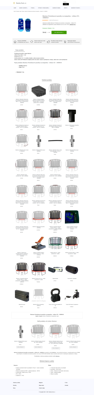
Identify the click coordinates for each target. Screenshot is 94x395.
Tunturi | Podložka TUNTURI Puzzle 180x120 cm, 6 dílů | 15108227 (72, 227)
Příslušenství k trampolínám (51, 316)
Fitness (32, 7)
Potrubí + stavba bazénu (43, 7)
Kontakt (66, 385)
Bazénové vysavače (75, 7)
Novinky (15, 385)
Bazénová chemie (56, 7)
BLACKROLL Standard (72, 278)
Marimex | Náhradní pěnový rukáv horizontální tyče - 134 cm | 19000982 (55, 151)
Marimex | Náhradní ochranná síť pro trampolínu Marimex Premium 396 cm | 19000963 (55, 126)
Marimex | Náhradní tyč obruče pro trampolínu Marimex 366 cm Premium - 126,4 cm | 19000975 (55, 201)
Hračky (65, 7)
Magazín (41, 382)
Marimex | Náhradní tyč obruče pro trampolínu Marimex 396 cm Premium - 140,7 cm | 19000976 (22, 126)
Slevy (14, 388)
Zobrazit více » (73, 24)
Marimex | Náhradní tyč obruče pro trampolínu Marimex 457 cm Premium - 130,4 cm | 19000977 (38, 126)
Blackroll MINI (55, 278)
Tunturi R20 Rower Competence (72, 304)
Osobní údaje (42, 388)
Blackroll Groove (22, 304)
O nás (66, 382)
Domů (15, 7)
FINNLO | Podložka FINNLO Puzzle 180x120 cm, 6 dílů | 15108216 (38, 253)
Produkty (17, 11)
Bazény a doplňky (23, 7)
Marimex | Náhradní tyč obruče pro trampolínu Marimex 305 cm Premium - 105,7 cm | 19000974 (38, 201)
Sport (20, 11)
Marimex (59, 24)
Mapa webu (41, 385)
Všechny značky (16, 382)
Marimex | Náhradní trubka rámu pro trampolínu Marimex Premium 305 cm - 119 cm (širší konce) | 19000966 (56, 342)
